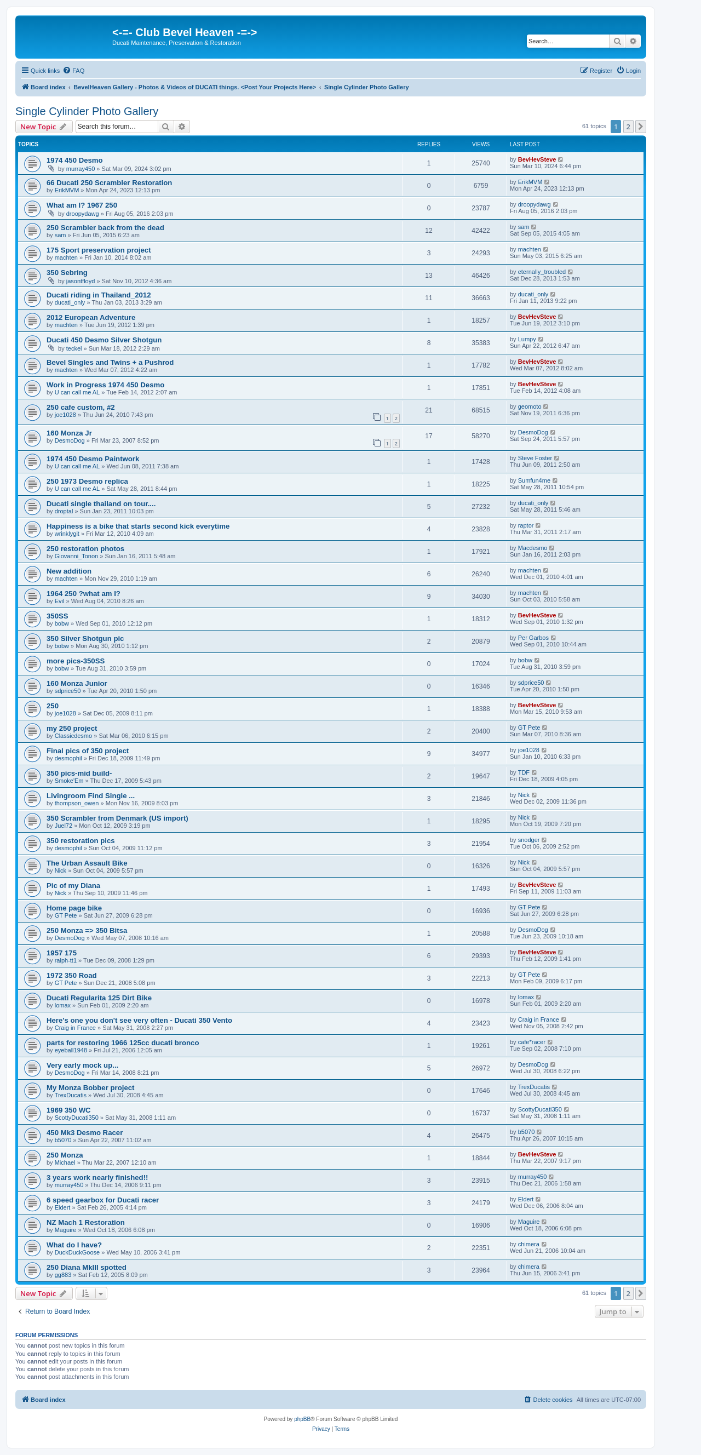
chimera (528, 1244)
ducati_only (70, 302)
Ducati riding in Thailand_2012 (99, 295)
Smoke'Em (69, 780)
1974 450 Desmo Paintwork (93, 459)
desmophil (68, 758)
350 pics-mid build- (79, 773)
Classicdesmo (73, 735)
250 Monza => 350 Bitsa (87, 930)
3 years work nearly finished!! (97, 1177)
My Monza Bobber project (90, 1088)
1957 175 (62, 953)
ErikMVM (67, 190)
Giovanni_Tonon (77, 556)
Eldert (63, 1207)
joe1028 (65, 414)
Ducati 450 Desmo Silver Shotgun (104, 340)
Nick (524, 795)
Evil (60, 601)
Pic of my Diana (73, 885)
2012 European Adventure (91, 317)
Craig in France (75, 1027)
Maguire (66, 1230)
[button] (640, 126)
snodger (529, 840)
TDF (524, 772)
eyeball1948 (71, 1050)
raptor (526, 525)
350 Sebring (67, 272)
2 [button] (628, 126)
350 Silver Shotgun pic (85, 638)
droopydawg (82, 213)
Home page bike (74, 908)
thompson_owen (77, 803)
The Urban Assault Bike (87, 863)
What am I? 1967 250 (82, 205)
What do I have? (74, 1245)
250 (53, 706)
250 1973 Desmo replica (87, 481)
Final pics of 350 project (88, 751)
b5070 (63, 1140)
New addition (69, 571)
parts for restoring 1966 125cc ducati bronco (123, 1043)
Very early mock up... (82, 1065)
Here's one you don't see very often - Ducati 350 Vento (139, 1020)
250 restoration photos (85, 549)
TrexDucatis (71, 1095)
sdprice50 (68, 691)
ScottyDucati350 (77, 1117)
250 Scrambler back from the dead (105, 228)
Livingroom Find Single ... (91, 796)
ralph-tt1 (66, 960)
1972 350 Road (72, 975)
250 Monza (65, 1155)
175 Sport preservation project (99, 250)
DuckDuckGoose (77, 1252)
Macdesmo (533, 548)
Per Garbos (533, 637)
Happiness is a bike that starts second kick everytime (138, 526)
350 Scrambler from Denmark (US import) (117, 818)
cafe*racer (531, 1042)
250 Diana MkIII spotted (87, 1267)
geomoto (530, 406)
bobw (62, 623)
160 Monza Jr (69, 433)
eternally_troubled (542, 271)
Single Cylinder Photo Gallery (86, 111)
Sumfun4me (534, 480)
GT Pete (529, 727)
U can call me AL (77, 392)
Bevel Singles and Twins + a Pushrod (110, 362)
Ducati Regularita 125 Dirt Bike (99, 998)
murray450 (80, 168)
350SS (57, 616)
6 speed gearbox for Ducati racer (103, 1200)
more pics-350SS (76, 661)
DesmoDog (70, 440)
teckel (74, 348)
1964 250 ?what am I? (83, 593)
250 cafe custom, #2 (81, 407)
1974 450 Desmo (75, 160)
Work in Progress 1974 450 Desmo (105, 385)
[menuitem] (73, 70)
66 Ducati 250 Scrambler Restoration (109, 183)
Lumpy (527, 339)
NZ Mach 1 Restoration (86, 1222)
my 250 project (72, 728)
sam (60, 235)
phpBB (302, 1419)
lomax (63, 1005)
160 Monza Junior (77, 683)
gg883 (63, 1274)
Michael (65, 1162)
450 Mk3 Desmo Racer (85, 1133)
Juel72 (63, 825)
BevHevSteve (537, 159)
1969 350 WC (69, 1110)
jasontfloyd (80, 281)
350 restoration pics (81, 841)
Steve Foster (535, 458)
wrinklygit (67, 533)
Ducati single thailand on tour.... (101, 504)
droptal (64, 511)
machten (66, 257)
